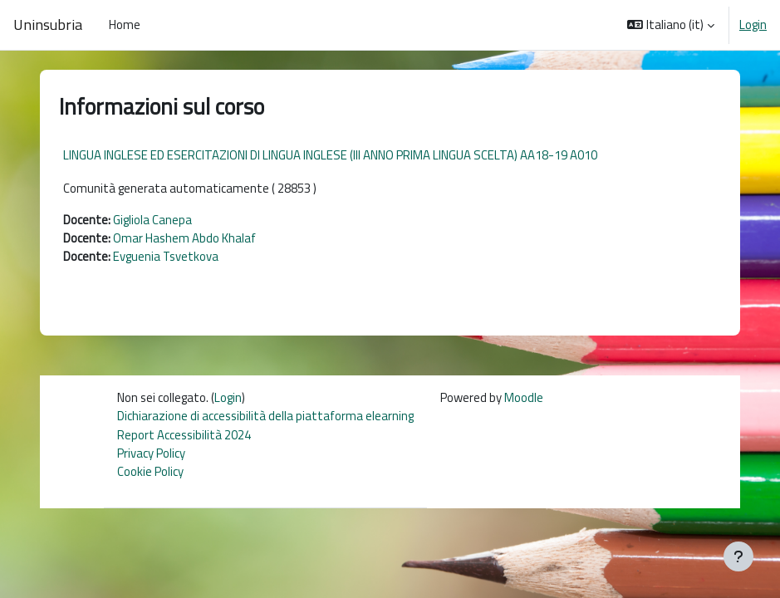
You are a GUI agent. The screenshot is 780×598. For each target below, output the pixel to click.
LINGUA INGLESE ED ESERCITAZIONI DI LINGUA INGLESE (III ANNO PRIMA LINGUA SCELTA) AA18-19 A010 (330, 154)
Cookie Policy (150, 471)
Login (753, 25)
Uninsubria (47, 25)
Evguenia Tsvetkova (165, 256)
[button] (670, 25)
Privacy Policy (151, 453)
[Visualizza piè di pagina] (738, 556)
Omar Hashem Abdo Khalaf (184, 238)
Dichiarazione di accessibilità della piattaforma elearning (265, 415)
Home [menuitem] (124, 24)
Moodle (523, 397)
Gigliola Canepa (152, 219)
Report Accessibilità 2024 (184, 434)
